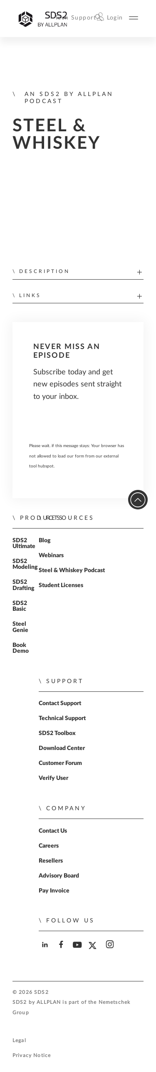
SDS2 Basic (19, 606)
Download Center (62, 748)
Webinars (51, 555)
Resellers (51, 861)
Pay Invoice (54, 891)
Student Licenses (61, 585)
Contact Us (53, 831)
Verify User (53, 778)
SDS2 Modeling (25, 564)
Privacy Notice (31, 1055)
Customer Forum (60, 763)
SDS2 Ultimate (23, 543)
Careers (49, 846)
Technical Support (62, 718)
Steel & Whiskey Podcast (72, 570)
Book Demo (20, 648)
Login (115, 18)
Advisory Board (59, 876)
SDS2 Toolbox (57, 733)
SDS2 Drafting (23, 585)
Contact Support (60, 703)
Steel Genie (20, 627)
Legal (19, 1040)
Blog (45, 540)
